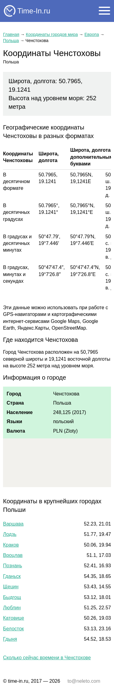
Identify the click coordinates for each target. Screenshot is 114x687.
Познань (12, 565)
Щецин (11, 586)
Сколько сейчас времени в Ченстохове (47, 657)
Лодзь (9, 534)
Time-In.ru (33, 11)
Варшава (13, 523)
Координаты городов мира (52, 34)
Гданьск (12, 576)
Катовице (13, 618)
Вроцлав (12, 555)
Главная (11, 34)
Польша (11, 40)
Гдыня (10, 639)
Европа (92, 34)
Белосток (13, 628)
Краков (11, 544)
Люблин (12, 607)
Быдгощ (12, 597)
